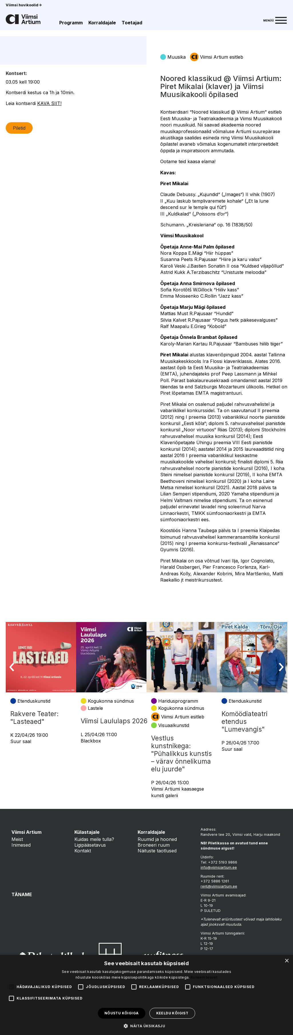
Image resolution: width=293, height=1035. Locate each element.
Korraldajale (102, 22)
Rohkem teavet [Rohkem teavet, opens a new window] (204, 977)
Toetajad (132, 22)
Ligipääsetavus (90, 845)
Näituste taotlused (157, 851)
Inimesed (21, 845)
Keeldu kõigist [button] (172, 1013)
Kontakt (82, 851)
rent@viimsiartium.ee (219, 886)
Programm (71, 22)
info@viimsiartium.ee (219, 867)
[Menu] (275, 19)
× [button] (286, 961)
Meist (17, 839)
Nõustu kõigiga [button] (121, 1013)
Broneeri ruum (154, 845)
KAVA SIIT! (49, 146)
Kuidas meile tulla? (94, 839)
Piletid (19, 171)
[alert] (146, 995)
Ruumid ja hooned (157, 839)
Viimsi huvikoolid (24, 5)
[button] (146, 1025)
